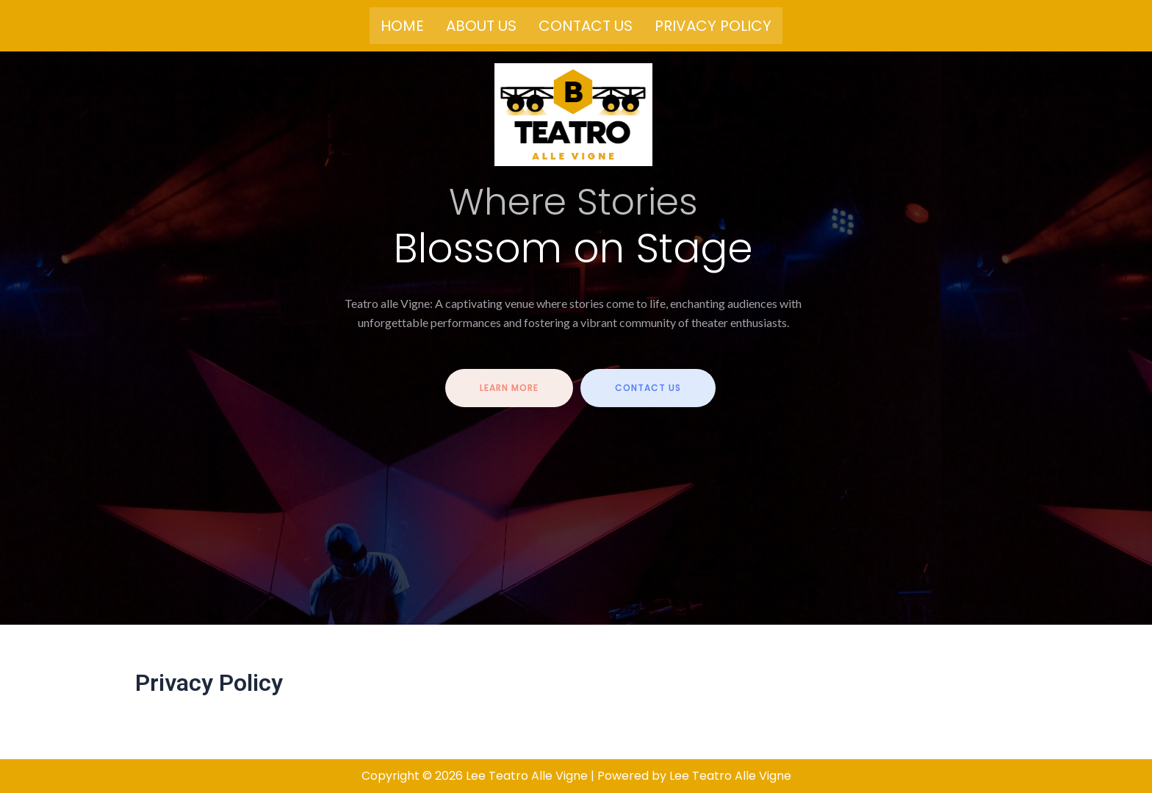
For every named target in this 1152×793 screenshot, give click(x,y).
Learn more (509, 389)
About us (481, 25)
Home (402, 25)
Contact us (586, 25)
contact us (648, 389)
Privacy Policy (713, 25)
